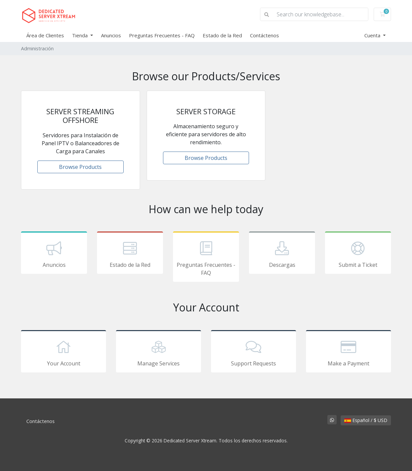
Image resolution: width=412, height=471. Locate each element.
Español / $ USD (365, 420)
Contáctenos (264, 35)
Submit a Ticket (358, 253)
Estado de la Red (222, 35)
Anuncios (111, 35)
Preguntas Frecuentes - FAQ (162, 35)
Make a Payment (348, 352)
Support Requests (253, 352)
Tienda (80, 35)
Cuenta (373, 35)
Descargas (282, 253)
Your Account (63, 352)
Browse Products (80, 167)
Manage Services (158, 352)
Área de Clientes (45, 35)
